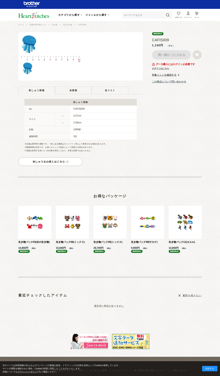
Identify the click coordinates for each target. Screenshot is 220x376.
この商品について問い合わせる (169, 81)
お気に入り (179, 17)
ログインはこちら (160, 68)
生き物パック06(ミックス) (70, 242)
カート (197, 17)
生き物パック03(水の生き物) (34, 242)
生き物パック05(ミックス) (108, 242)
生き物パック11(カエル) (182, 242)
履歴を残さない (192, 295)
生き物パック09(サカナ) (144, 242)
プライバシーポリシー (28, 372)
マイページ (188, 17)
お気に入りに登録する (197, 54)
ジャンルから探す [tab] (96, 15)
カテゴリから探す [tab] (69, 15)
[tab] (166, 75)
